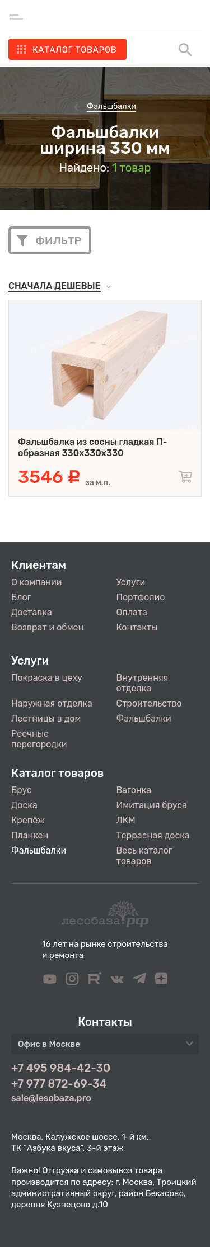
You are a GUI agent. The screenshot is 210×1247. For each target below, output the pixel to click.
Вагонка (134, 790)
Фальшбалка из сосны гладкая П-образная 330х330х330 (92, 447)
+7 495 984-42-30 (60, 1068)
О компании (36, 582)
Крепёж (28, 820)
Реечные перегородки (39, 739)
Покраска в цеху (46, 677)
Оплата (131, 612)
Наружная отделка (51, 703)
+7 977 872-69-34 (59, 1083)
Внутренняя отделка (142, 683)
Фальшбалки (143, 718)
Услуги (131, 582)
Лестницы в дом (46, 718)
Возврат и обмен (47, 627)
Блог (21, 597)
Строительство (149, 703)
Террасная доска (153, 835)
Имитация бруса (151, 805)
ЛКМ (126, 820)
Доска (24, 805)
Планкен (29, 835)
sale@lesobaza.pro (51, 1098)
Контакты (137, 627)
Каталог (74, 50)
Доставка (31, 612)
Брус (21, 790)
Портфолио (140, 597)
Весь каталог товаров (144, 855)
